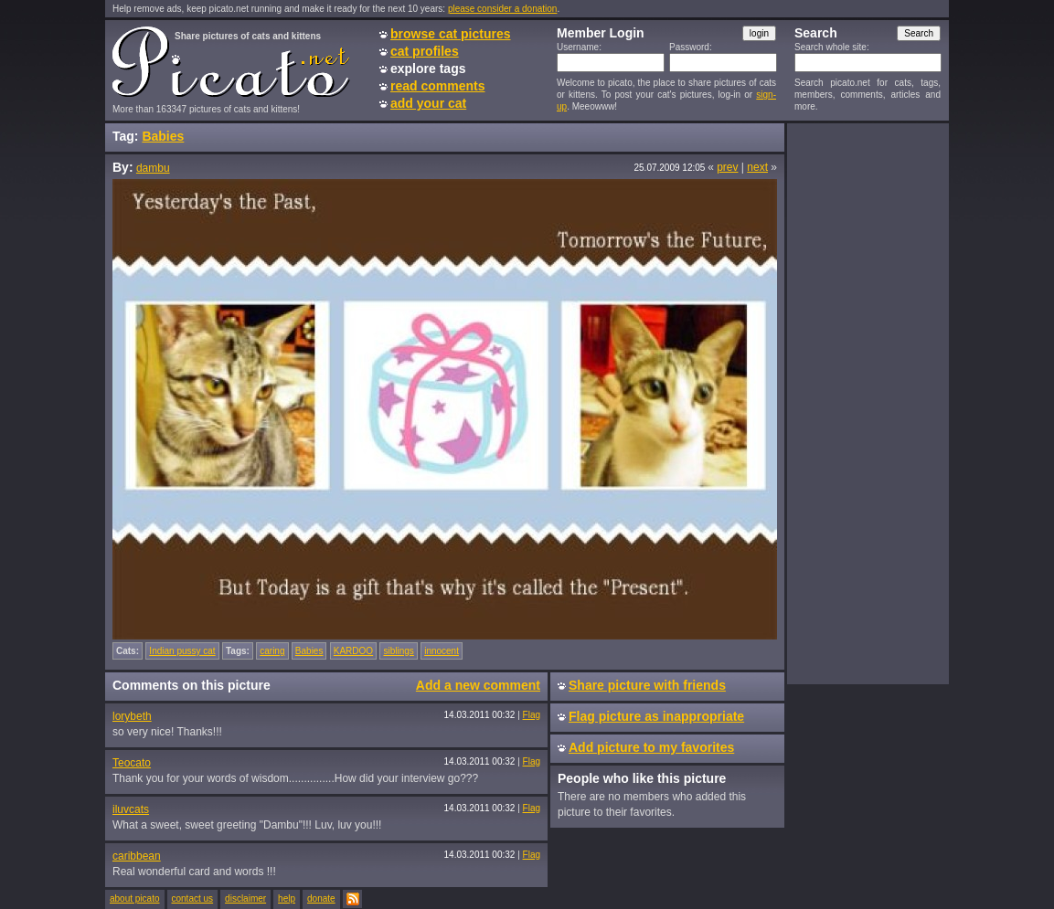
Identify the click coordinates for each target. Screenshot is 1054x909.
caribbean (136, 856)
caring (272, 651)
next (757, 167)
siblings (398, 651)
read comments (437, 86)
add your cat (428, 103)
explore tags (427, 68)
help (286, 898)
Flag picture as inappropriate (656, 716)
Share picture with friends (647, 685)
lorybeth (132, 716)
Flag (531, 715)
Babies (163, 136)
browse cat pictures (450, 33)
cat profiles (424, 51)
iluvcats (130, 809)
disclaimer (245, 898)
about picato (135, 898)
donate (321, 898)
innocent (441, 651)
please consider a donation (503, 9)
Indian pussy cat (182, 651)
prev (727, 167)
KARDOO (353, 651)
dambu (153, 168)
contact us (193, 898)
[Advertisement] (867, 403)
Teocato (131, 762)
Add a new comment (478, 685)
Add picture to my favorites (651, 747)
